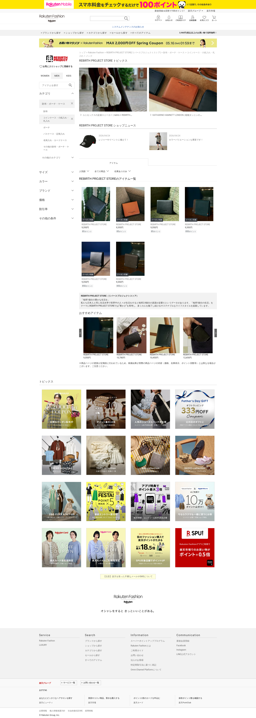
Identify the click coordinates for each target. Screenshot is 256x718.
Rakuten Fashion (96, 52)
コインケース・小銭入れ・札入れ (56, 119)
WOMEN (45, 75)
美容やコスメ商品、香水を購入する (103, 697)
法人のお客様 (137, 659)
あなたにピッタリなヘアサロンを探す (55, 697)
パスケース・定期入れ (54, 134)
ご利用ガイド (137, 649)
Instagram (181, 648)
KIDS (68, 75)
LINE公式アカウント (186, 653)
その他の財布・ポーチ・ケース (56, 148)
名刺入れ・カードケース (55, 140)
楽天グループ (194, 11)
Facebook (181, 644)
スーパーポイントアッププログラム (148, 640)
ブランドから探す (93, 640)
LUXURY (43, 644)
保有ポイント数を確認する (190, 697)
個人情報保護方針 (57, 710)
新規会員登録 (183, 640)
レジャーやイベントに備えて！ (114, 140)
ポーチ (46, 127)
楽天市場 (211, 11)
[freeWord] (57, 85)
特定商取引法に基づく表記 (143, 664)
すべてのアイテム (93, 659)
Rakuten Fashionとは (141, 644)
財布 (45, 111)
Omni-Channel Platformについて (146, 668)
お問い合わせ (137, 654)
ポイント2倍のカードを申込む (147, 697)
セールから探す (92, 654)
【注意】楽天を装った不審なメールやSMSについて (128, 575)
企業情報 (43, 710)
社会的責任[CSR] (75, 710)
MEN (56, 75)
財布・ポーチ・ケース (53, 103)
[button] (98, 337)
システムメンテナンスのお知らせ (128, 27)
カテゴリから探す (93, 649)
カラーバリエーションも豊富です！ (186, 140)
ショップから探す (93, 644)
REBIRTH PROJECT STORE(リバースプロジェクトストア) (133, 52)
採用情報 (89, 710)
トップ (82, 52)
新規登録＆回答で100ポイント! (169, 11)
